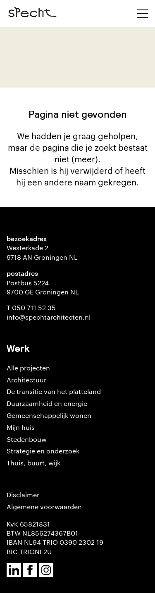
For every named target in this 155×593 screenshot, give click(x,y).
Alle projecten (28, 367)
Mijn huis (21, 427)
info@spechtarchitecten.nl (49, 317)
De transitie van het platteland (54, 391)
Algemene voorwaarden (44, 506)
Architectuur (26, 379)
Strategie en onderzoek (43, 450)
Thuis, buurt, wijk (33, 462)
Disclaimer (23, 494)
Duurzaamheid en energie (47, 403)
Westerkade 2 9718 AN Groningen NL (42, 252)
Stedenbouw (27, 439)
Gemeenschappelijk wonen (49, 415)
